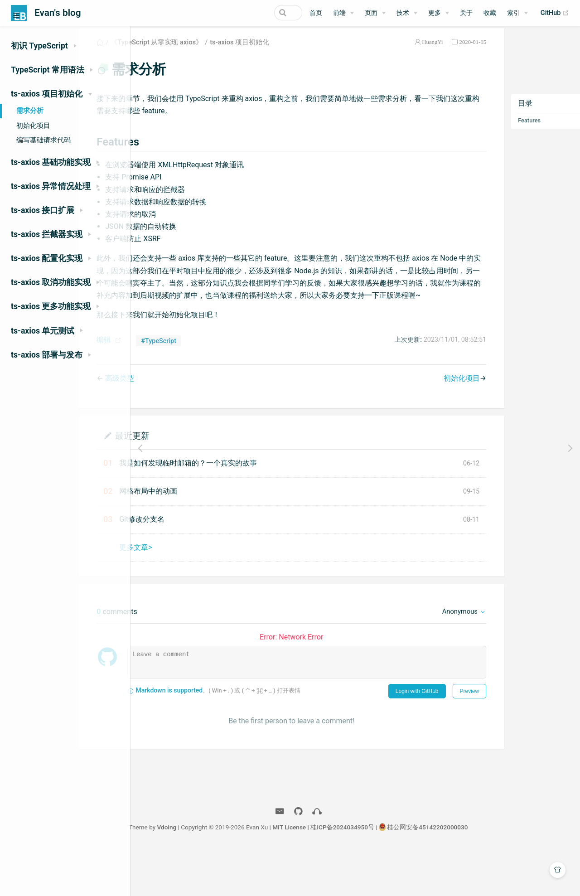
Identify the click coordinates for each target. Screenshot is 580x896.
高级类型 (177, 412)
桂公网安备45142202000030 (484, 872)
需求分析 (30, 111)
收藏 (489, 13)
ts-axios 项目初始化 (297, 52)
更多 (434, 13)
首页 (315, 13)
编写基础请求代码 (43, 140)
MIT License (346, 872)
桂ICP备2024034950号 (399, 872)
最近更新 (190, 469)
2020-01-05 (435, 51)
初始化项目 (33, 125)
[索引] (517, 13)
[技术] (406, 13)
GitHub (555, 13)
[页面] (375, 13)
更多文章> (193, 581)
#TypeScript (216, 375)
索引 (513, 13)
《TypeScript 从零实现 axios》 (215, 52)
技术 (402, 13)
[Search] (256, 12)
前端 (339, 13)
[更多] (438, 13)
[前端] (343, 13)
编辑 (162, 374)
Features (491, 129)
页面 (371, 13)
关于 (466, 13)
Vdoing (223, 872)
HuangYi (394, 51)
